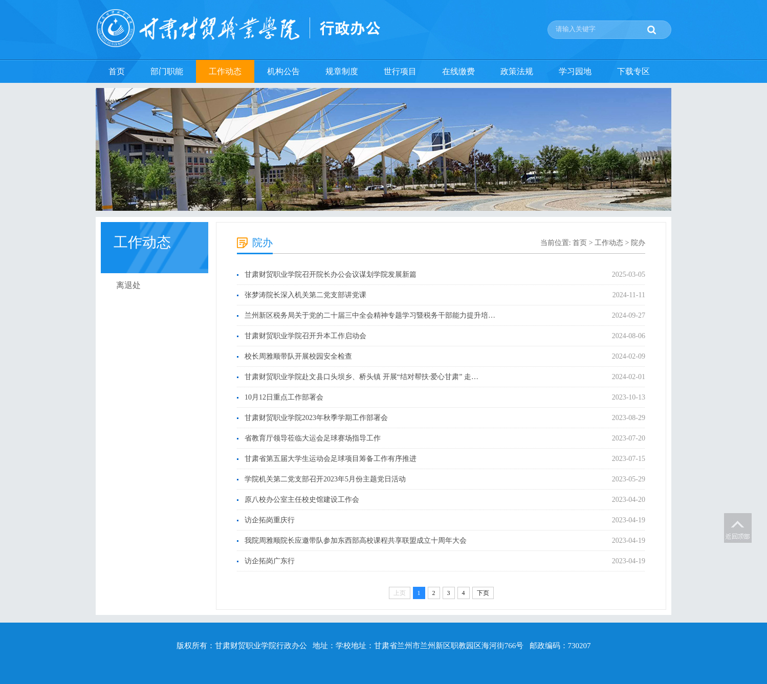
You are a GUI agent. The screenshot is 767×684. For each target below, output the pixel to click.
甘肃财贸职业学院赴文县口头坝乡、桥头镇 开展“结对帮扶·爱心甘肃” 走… (361, 377)
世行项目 (400, 71)
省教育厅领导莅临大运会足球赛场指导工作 (313, 438)
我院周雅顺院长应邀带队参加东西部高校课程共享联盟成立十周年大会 (356, 540)
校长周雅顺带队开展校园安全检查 (298, 356)
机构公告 (283, 71)
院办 (638, 243)
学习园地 (575, 71)
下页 (483, 593)
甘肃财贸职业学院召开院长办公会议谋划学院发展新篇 (331, 274)
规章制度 (341, 71)
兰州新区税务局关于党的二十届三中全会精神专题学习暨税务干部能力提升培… (370, 315)
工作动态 (225, 71)
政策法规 (516, 71)
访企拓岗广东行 (270, 561)
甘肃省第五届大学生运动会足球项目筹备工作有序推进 (331, 458)
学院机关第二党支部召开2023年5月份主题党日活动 (325, 479)
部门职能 (166, 71)
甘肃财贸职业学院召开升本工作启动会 (305, 336)
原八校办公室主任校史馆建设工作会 (302, 499)
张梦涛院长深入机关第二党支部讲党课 (305, 295)
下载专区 (633, 71)
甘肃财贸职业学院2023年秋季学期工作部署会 (316, 418)
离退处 (128, 285)
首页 (116, 71)
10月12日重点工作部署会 (284, 397)
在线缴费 (458, 71)
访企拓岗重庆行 (270, 520)
